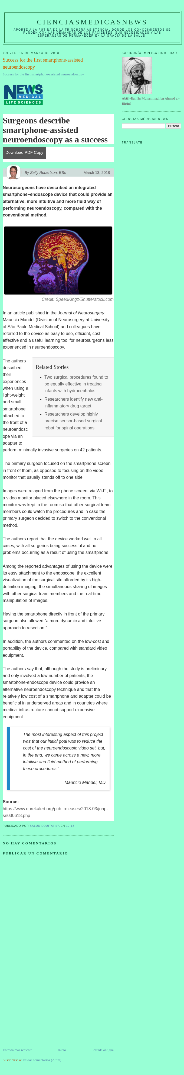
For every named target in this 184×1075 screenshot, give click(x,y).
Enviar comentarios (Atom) (42, 1060)
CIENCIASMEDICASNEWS (92, 22)
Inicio (62, 1050)
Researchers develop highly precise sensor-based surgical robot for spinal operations (73, 421)
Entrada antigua (102, 1050)
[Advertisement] (43, 1009)
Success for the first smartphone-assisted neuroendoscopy (43, 74)
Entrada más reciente (17, 1050)
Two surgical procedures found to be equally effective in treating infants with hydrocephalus (76, 384)
